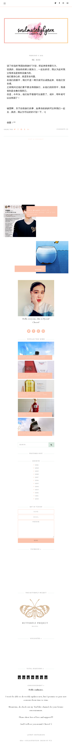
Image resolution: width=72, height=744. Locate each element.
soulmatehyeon (32, 740)
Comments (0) (62, 129)
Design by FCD (46, 740)
